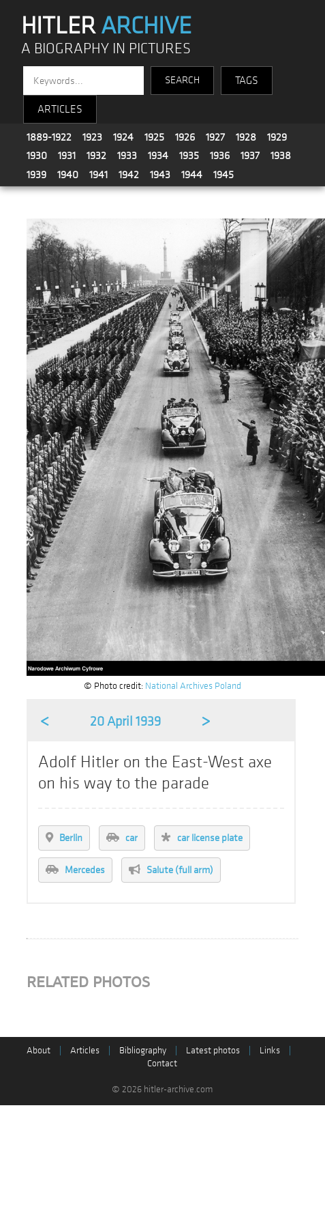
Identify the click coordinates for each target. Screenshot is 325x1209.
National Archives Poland (193, 685)
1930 (37, 155)
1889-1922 (49, 137)
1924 (123, 137)
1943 (160, 175)
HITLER (106, 26)
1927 (215, 137)
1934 (158, 155)
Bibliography (142, 1050)
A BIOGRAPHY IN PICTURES (106, 49)
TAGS (246, 80)
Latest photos (213, 1050)
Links (270, 1050)
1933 (127, 155)
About (38, 1050)
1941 (98, 175)
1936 (220, 155)
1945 (223, 175)
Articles (84, 1050)
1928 (246, 137)
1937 (250, 155)
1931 (67, 155)
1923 (92, 137)
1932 (96, 155)
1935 (189, 155)
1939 (36, 175)
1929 (277, 137)
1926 (185, 137)
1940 (67, 175)
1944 (191, 175)
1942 (129, 175)
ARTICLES (59, 109)
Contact (162, 1063)
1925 (154, 137)
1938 (280, 155)
